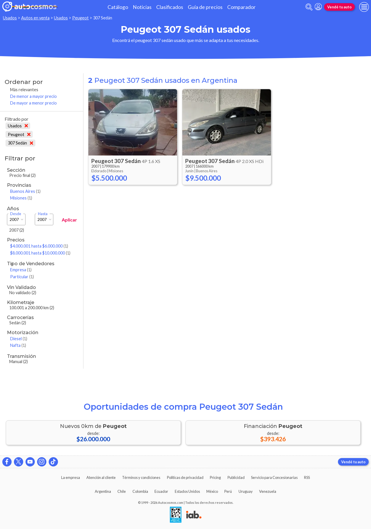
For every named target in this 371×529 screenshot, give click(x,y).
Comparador (241, 7)
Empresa (21, 269)
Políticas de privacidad (185, 477)
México (212, 491)
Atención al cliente (101, 477)
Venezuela (267, 491)
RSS (307, 477)
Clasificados (169, 7)
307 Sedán (20, 142)
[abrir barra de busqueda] (308, 7)
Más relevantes (24, 89)
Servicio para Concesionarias (274, 477)
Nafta (18, 345)
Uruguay (246, 491)
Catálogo (118, 7)
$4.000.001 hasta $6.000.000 (39, 246)
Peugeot (80, 17)
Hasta (43, 214)
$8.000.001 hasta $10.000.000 (40, 252)
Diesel (18, 338)
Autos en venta (35, 17)
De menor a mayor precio (33, 96)
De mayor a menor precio (33, 102)
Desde (15, 214)
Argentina (103, 491)
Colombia (140, 491)
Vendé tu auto (339, 7)
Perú (228, 491)
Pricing (215, 477)
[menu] (364, 7)
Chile (121, 491)
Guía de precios (205, 7)
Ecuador (161, 491)
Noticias (142, 7)
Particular (22, 276)
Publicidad (236, 477)
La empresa (70, 477)
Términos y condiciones (141, 477)
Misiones (21, 197)
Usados (10, 17)
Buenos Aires (25, 191)
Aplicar (69, 219)
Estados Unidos (187, 491)
